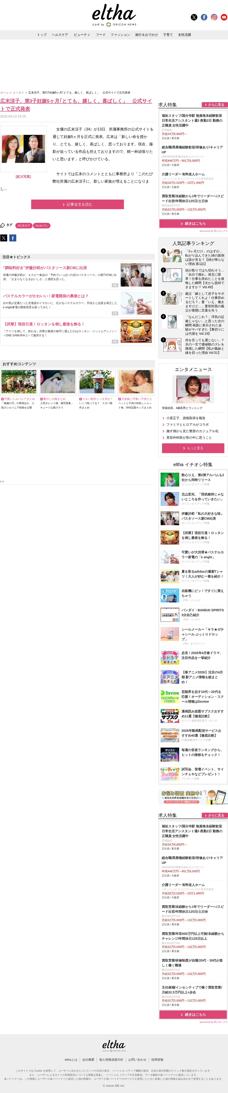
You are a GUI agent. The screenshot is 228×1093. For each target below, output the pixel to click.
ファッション (120, 35)
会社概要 (88, 1059)
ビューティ (82, 35)
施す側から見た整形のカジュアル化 (192, 431)
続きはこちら (195, 223)
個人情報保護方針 (111, 1059)
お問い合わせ (137, 1059)
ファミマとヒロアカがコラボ (187, 424)
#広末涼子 (24, 225)
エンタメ (19, 92)
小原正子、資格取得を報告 (185, 418)
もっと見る (195, 448)
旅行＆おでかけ (146, 35)
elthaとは (71, 1059)
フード (101, 35)
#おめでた (41, 225)
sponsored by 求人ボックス (214, 231)
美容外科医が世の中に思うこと (189, 437)
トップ (42, 35)
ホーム (4, 92)
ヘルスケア (60, 35)
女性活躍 (184, 35)
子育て (168, 35)
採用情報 (157, 1059)
